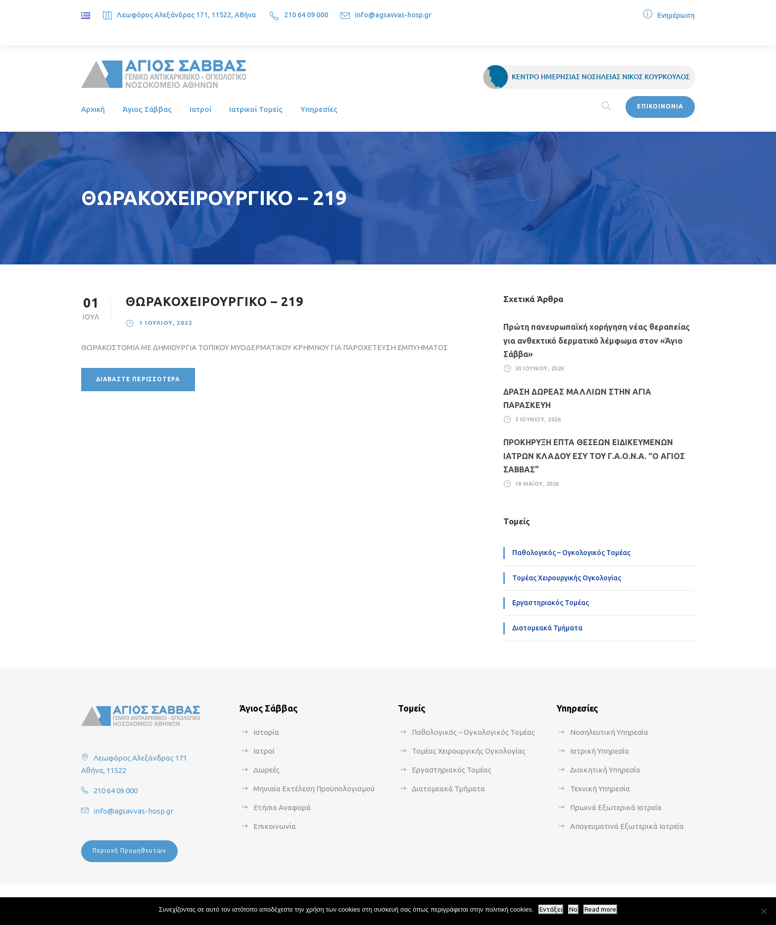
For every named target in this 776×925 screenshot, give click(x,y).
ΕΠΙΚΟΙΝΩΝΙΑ (660, 106)
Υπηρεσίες (319, 109)
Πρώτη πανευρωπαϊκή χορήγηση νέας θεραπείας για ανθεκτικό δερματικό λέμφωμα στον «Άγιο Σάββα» (596, 340)
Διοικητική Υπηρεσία (605, 770)
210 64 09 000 (306, 15)
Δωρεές (266, 770)
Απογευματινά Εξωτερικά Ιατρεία (627, 826)
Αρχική (93, 109)
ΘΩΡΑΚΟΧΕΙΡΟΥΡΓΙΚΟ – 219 (214, 301)
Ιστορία (266, 732)
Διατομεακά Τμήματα (547, 628)
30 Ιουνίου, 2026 (539, 368)
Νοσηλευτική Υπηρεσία (609, 732)
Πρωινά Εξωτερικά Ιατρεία (616, 807)
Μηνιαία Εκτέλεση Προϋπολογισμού (314, 788)
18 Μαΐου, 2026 (537, 484)
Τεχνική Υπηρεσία (600, 788)
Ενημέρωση (676, 15)
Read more (600, 909)
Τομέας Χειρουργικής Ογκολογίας (566, 578)
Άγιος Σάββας (147, 109)
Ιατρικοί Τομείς (256, 109)
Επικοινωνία (274, 826)
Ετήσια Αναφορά (282, 807)
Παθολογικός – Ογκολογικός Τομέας (571, 553)
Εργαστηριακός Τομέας (550, 603)
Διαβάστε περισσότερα (138, 379)
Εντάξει (550, 909)
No (573, 909)
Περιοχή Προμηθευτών (129, 850)
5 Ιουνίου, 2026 (538, 419)
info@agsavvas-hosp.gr (393, 15)
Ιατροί (200, 109)
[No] (764, 911)
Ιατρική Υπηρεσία (599, 751)
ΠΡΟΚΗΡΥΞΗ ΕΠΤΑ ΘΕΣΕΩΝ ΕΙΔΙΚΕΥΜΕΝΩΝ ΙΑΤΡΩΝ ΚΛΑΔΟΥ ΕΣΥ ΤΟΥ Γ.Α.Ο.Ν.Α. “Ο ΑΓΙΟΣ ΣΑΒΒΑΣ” (594, 455)
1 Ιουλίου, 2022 (166, 322)
